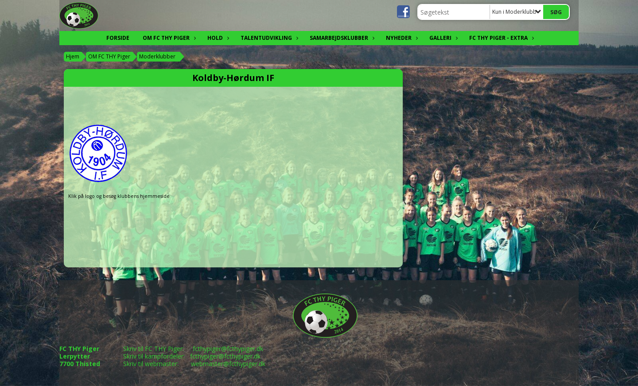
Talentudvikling (268, 38)
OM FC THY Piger (168, 38)
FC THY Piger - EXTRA (500, 38)
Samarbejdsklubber (341, 38)
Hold (217, 38)
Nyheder (401, 38)
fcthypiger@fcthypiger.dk (228, 348)
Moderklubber (157, 56)
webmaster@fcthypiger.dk (228, 363)
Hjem (72, 56)
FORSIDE (117, 38)
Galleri (442, 38)
